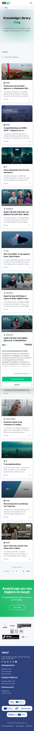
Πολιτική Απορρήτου (8, 726)
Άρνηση (17, 384)
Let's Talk (17, 607)
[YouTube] (13, 662)
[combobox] (17, 52)
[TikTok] (10, 662)
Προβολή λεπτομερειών (21, 373)
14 (23, 571)
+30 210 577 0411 (6, 693)
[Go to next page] (28, 571)
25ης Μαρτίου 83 (6, 669)
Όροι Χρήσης (20, 726)
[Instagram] (8, 662)
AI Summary (29, 726)
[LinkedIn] (5, 662)
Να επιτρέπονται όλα (17, 379)
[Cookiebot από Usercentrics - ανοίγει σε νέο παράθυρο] (24, 345)
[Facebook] (2, 662)
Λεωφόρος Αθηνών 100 (8, 681)
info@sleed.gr (5, 691)
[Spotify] (16, 662)
